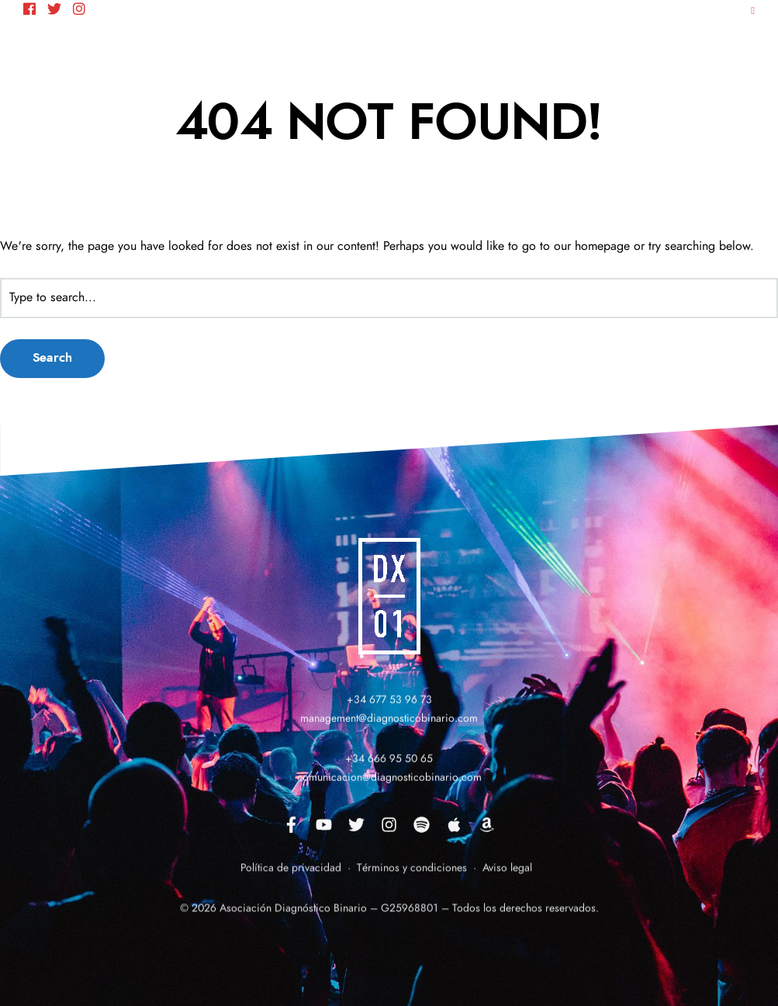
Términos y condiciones (410, 877)
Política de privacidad (290, 877)
